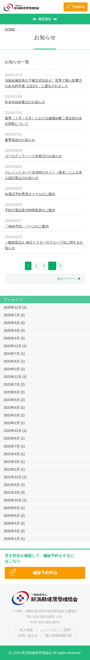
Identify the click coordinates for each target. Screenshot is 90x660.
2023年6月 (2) (14, 392)
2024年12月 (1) (15, 346)
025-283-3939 (43, 617)
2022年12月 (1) (15, 431)
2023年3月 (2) (14, 415)
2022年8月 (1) (14, 438)
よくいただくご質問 (55, 630)
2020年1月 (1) (14, 539)
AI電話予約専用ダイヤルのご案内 (30, 194)
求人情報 (26, 630)
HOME (10, 29)
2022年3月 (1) (14, 462)
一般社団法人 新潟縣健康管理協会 (22, 7)
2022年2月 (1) (14, 469)
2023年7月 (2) (14, 384)
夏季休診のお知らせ (20, 140)
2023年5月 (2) (14, 400)
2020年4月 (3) (14, 523)
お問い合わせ (28, 635)
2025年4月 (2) (14, 323)
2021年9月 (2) (14, 485)
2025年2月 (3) (14, 338)
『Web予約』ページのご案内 (27, 226)
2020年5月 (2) (14, 516)
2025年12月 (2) (15, 307)
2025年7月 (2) (14, 315)
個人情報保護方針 (58, 635)
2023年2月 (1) (14, 423)
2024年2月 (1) (14, 369)
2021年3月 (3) (14, 492)
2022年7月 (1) (14, 446)
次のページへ (66, 278)
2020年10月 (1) (15, 500)
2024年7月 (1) (14, 354)
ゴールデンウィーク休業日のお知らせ (33, 156)
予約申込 (78, 7)
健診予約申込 (45, 572)
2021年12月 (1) (15, 477)
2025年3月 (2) (14, 330)
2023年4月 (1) (14, 407)
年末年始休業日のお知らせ (25, 102)
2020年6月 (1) (14, 508)
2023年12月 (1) (15, 377)
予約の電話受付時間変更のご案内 (30, 210)
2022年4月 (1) (14, 454)
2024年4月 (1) (14, 361)
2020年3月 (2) (14, 531)
